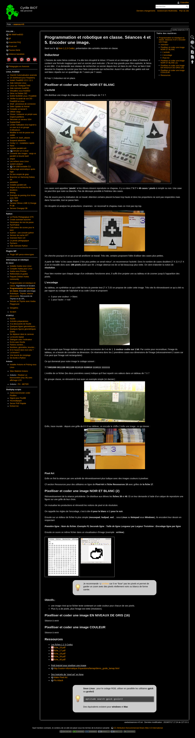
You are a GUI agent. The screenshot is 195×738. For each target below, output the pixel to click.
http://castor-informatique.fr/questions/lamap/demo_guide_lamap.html (86, 668)
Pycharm (13, 243)
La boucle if (15, 352)
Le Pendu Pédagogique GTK (22, 217)
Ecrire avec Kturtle (17, 342)
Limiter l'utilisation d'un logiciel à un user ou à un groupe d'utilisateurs (23, 127)
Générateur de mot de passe (22, 222)
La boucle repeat (17, 337)
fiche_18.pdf (59, 653)
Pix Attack (58, 680)
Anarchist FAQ (15, 42)
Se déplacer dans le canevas (22, 334)
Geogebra (14, 308)
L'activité (166, 52)
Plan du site (184, 11)
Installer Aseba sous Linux (21, 266)
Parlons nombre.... (17, 345)
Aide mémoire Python (19, 246)
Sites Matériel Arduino (19, 371)
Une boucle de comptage (20, 355)
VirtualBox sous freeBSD (20, 91)
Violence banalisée (17, 54)
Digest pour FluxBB (18, 398)
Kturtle (12, 319)
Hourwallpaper (16, 401)
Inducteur (164, 45)
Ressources (165, 75)
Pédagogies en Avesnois (19, 66)
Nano (12, 146)
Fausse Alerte (14, 50)
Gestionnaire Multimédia (167, 11)
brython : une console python (22, 233)
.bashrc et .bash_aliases (20, 138)
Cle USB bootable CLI (22, 167)
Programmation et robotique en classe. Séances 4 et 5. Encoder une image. (172, 40)
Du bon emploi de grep (19, 174)
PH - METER (23, 384)
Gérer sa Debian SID (18, 93)
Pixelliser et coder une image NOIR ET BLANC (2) (172, 62)
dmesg (13, 193)
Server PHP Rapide (18, 403)
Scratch (13, 312)
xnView (105, 583)
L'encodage (167, 55)
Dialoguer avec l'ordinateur (21, 340)
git (10, 38)
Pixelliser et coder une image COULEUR (172, 71)
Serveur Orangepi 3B (18, 208)
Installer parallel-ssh (18, 148)
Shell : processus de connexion (23, 104)
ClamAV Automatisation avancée (23, 75)
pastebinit (14, 182)
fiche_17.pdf (59, 650)
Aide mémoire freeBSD (19, 88)
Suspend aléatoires (18, 140)
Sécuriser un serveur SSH (21, 119)
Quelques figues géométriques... (23, 326)
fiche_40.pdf (59, 659)
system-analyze (16, 164)
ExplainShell (15, 122)
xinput (12, 159)
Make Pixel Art (60, 677)
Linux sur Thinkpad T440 (20, 86)
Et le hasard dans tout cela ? (22, 350)
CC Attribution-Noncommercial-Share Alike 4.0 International (138, 728)
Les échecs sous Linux (19, 161)
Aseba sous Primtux (18, 271)
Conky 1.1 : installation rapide (22, 143)
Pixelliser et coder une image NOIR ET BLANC (172, 48)
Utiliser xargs (15, 112)
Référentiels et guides (19, 274)
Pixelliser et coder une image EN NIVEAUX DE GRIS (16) (172, 66)
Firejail (15, 201)
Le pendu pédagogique (19, 241)
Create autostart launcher (20, 220)
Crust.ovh (13, 46)
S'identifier (184, 3)
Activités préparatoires (19, 321)
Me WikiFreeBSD (16, 35)
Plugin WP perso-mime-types (22, 254)
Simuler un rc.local (20, 151)
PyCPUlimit (14, 225)
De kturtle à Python (18, 358)
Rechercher (187, 6)
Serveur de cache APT (19, 235)
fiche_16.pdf (59, 647)
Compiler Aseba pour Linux (21, 269)
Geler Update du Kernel (20, 106)
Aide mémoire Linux (18, 83)
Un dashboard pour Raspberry (22, 78)
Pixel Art (165, 58)
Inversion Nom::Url (17, 238)
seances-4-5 (18, 24)
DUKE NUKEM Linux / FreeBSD (23, 96)
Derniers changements (145, 11)
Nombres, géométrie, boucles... (23, 347)
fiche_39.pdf (59, 656)
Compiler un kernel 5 (18, 109)
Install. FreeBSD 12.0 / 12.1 (21, 80)
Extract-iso (14, 406)
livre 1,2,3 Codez (67, 48)
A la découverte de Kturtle (20, 324)
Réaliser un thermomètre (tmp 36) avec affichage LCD (21, 377)
